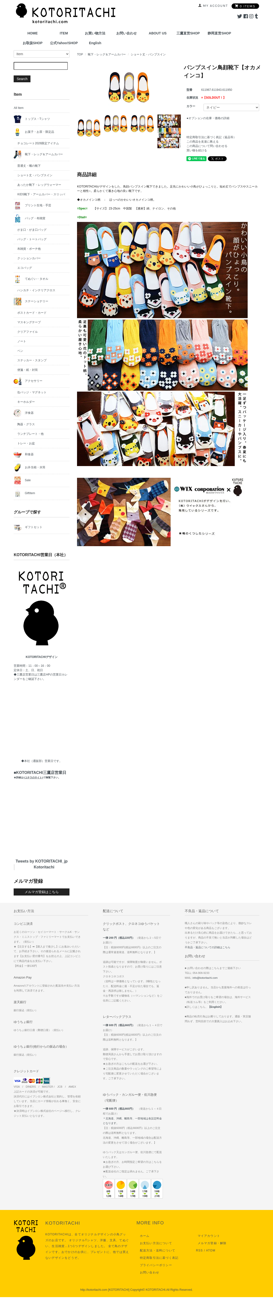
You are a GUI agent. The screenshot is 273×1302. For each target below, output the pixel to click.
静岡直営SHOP (219, 33)
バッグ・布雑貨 (29, 218)
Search (22, 79)
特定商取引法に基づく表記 (157, 1258)
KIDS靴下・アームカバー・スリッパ (41, 194)
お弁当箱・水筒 (29, 467)
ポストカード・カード (32, 312)
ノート (21, 341)
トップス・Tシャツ (32, 119)
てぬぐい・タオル (31, 279)
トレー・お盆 (26, 443)
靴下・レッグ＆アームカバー (107, 54)
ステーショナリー (31, 301)
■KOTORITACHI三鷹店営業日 (40, 775)
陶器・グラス (26, 424)
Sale (22, 480)
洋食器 (23, 413)
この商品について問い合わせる (206, 146)
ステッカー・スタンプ (32, 360)
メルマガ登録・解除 (210, 1243)
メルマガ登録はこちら (42, 892)
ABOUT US (157, 33)
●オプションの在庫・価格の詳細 (207, 118)
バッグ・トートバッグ (32, 239)
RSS (199, 1250)
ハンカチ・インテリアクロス (36, 290)
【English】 (215, 1006)
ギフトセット (28, 527)
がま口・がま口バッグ (32, 229)
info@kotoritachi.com (205, 977)
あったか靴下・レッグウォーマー (39, 185)
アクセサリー (28, 381)
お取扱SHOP (33, 43)
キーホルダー (26, 402)
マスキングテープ (29, 322)
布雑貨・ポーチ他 (29, 248)
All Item (18, 108)
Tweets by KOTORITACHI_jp (42, 861)
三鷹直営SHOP (188, 33)
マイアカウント (207, 1236)
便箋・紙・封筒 (27, 370)
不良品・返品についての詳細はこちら (207, 947)
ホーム (143, 1236)
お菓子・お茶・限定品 (34, 132)
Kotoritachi (44, 867)
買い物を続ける (196, 150)
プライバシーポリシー (154, 1265)
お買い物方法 (95, 33)
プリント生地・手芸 (32, 205)
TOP (80, 54)
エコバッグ (24, 268)
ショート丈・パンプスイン (148, 54)
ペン (20, 351)
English (95, 43)
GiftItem (24, 493)
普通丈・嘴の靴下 (29, 165)
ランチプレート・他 (30, 434)
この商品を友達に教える (202, 141)
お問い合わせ (126, 33)
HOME (33, 33)
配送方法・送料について (156, 1250)
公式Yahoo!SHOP (64, 43)
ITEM (64, 33)
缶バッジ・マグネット (32, 392)
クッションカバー (29, 258)
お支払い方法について (154, 1243)
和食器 (23, 454)
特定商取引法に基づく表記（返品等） (211, 137)
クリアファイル (27, 331)
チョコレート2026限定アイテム (38, 143)
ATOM (210, 1250)
